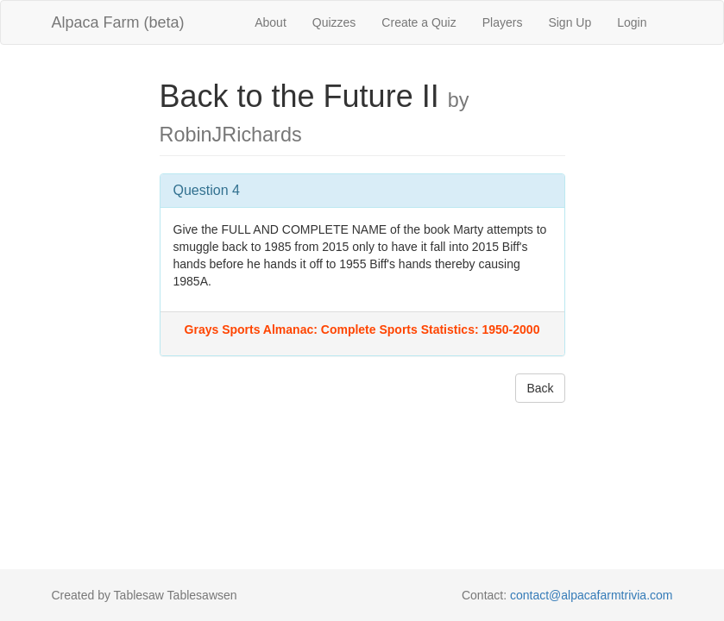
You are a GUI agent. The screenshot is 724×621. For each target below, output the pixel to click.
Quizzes (334, 22)
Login (631, 22)
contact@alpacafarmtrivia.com (591, 595)
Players (502, 22)
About (270, 22)
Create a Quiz (418, 22)
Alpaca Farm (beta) (118, 22)
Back (539, 388)
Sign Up (569, 22)
